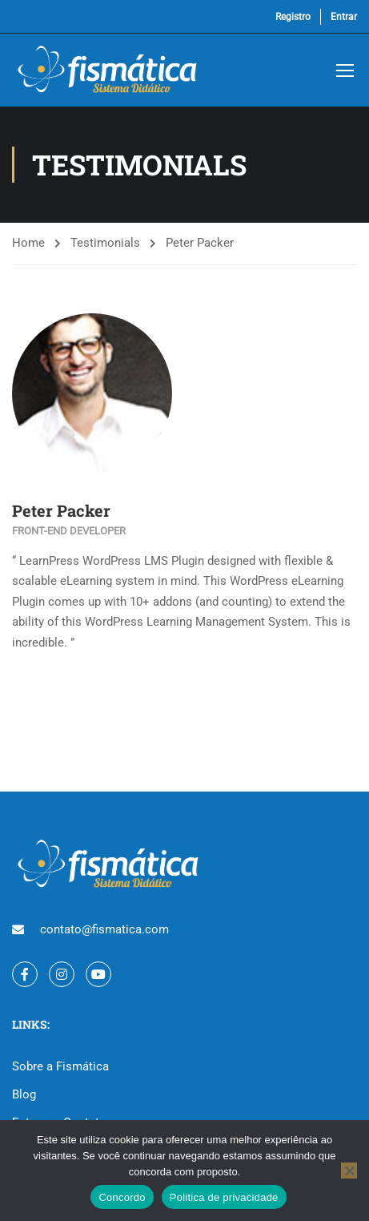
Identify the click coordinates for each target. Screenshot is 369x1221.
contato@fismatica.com (104, 929)
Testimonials (105, 243)
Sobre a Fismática (60, 1066)
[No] (349, 1171)
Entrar (344, 16)
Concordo (121, 1197)
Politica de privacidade (224, 1197)
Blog (24, 1094)
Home (28, 243)
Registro (293, 16)
